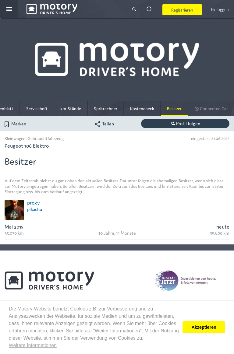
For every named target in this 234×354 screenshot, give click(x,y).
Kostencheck (142, 108)
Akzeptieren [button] (203, 327)
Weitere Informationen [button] (33, 345)
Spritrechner (105, 108)
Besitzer (174, 108)
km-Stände (70, 108)
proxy (33, 202)
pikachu (34, 209)
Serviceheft (37, 108)
